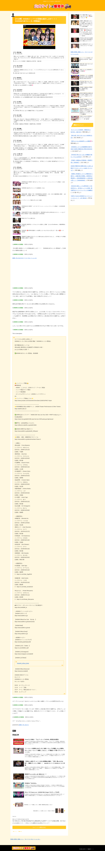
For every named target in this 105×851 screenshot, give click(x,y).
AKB (14, 732)
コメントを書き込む (39, 829)
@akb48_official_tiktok (23, 665)
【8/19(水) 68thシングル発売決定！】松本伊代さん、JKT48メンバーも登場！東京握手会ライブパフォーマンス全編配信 (81, 188)
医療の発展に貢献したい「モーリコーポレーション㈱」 (25, 841)
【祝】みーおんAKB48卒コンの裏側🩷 (81, 141)
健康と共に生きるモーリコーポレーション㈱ (24, 259)
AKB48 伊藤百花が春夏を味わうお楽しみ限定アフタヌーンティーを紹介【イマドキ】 (82, 168)
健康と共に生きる (24, 726)
